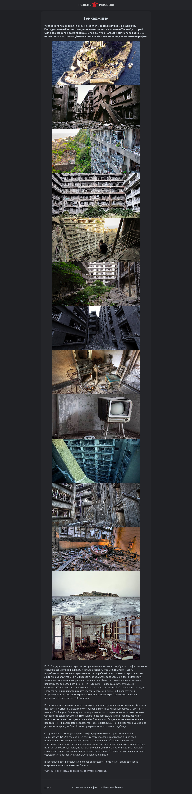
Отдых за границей (97, 771)
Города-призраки (70, 771)
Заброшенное (52, 771)
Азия (83, 771)
